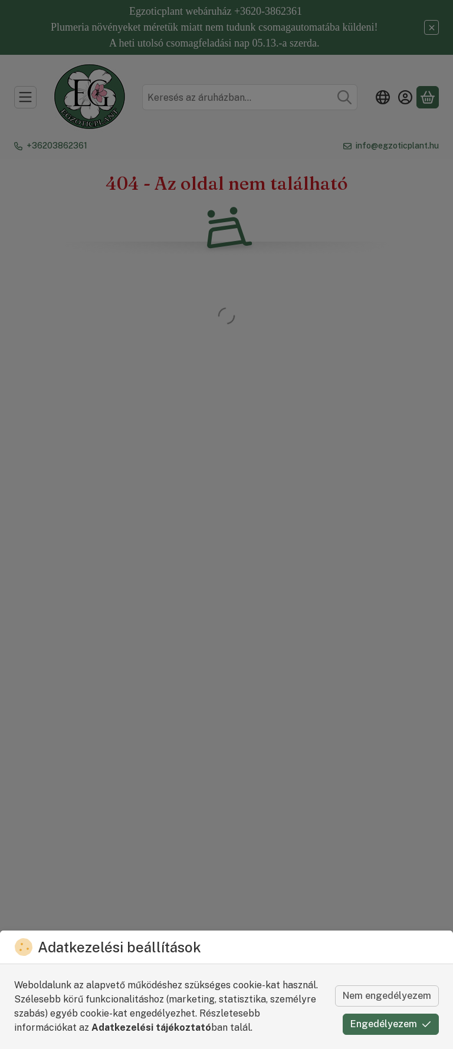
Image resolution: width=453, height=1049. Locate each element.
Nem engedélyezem (387, 995)
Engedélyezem (390, 1024)
